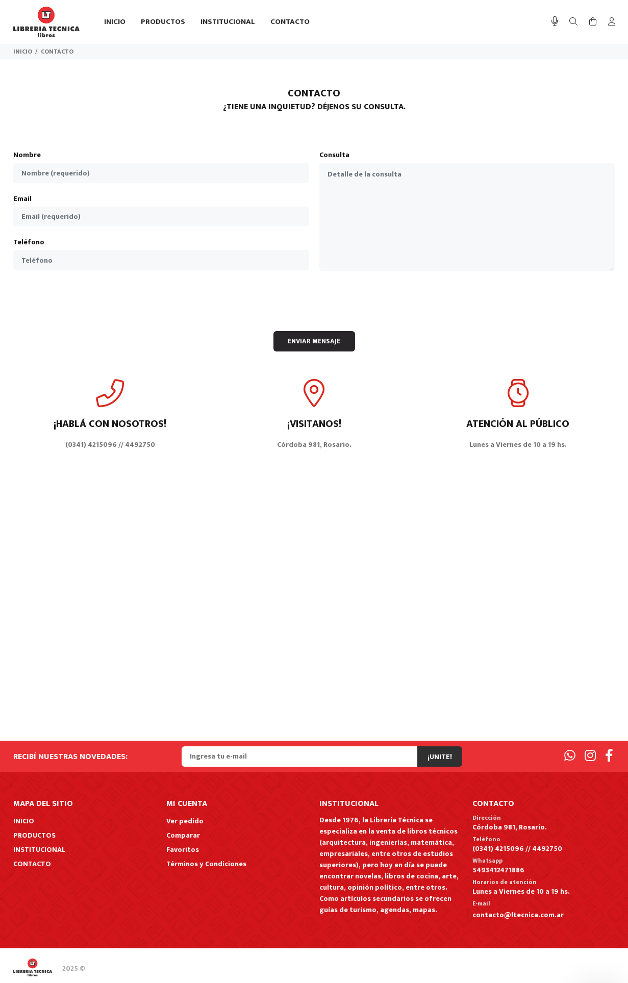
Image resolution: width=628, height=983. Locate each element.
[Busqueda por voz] (555, 22)
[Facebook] (609, 756)
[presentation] (314, 301)
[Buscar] (573, 22)
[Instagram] (590, 756)
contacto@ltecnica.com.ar (518, 915)
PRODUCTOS (34, 835)
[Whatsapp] (569, 756)
